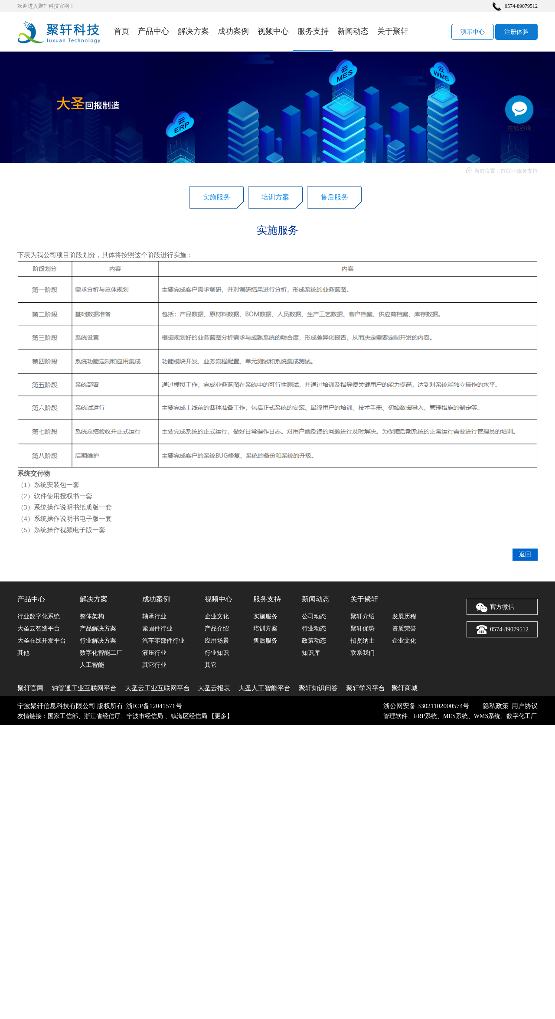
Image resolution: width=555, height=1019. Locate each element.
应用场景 (217, 640)
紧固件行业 (157, 628)
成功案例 (233, 31)
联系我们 (362, 653)
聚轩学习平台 (365, 688)
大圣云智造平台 (38, 628)
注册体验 (516, 32)
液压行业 (154, 653)
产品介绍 (217, 628)
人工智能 (92, 665)
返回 (525, 572)
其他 (23, 653)
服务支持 (313, 31)
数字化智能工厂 (101, 653)
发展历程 (404, 616)
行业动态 (314, 628)
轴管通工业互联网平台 (84, 688)
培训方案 (275, 199)
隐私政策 (496, 705)
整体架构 (92, 616)
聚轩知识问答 (318, 688)
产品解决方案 (98, 628)
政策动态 (314, 640)
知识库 (311, 653)
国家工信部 (63, 716)
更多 (221, 716)
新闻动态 (353, 31)
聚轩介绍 (362, 616)
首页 (121, 31)
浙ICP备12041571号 (154, 705)
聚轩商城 (405, 688)
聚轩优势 (362, 628)
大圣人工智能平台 (264, 688)
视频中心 (273, 31)
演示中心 (472, 32)
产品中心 (153, 31)
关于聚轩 (392, 31)
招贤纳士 (362, 640)
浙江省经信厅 (102, 716)
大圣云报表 (214, 688)
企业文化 (217, 616)
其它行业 (154, 665)
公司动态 (314, 616)
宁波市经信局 (146, 716)
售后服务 (334, 199)
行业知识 (217, 653)
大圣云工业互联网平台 (157, 688)
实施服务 (216, 199)
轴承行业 (154, 616)
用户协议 (525, 705)
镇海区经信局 (189, 716)
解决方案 (193, 31)
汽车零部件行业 (163, 640)
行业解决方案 (98, 640)
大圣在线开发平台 (41, 640)
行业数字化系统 (38, 616)
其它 (211, 665)
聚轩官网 (30, 688)
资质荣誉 (404, 628)
